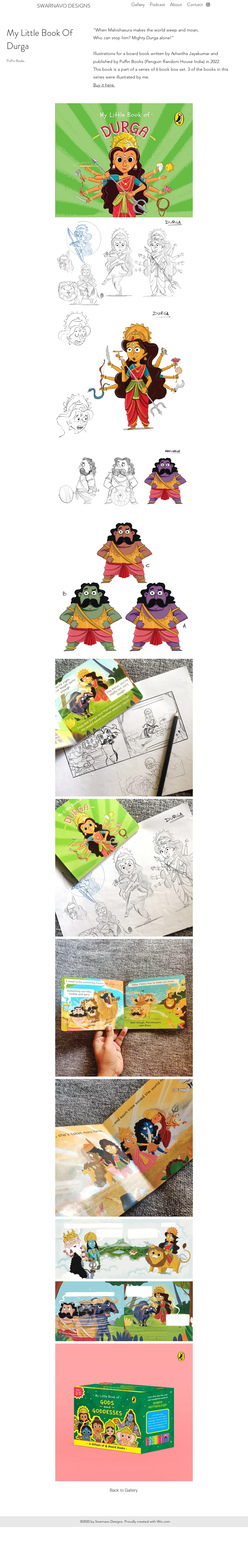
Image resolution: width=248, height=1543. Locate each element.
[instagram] (208, 4)
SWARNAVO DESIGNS (63, 5)
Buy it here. (104, 85)
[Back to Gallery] (124, 1490)
